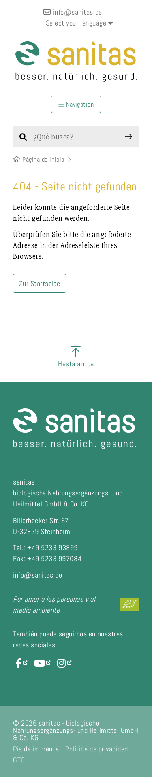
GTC (19, 759)
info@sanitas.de (72, 12)
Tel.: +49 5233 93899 (45, 547)
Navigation (76, 104)
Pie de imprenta (36, 749)
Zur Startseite (39, 283)
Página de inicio (38, 159)
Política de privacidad (96, 749)
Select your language (79, 23)
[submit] (128, 136)
